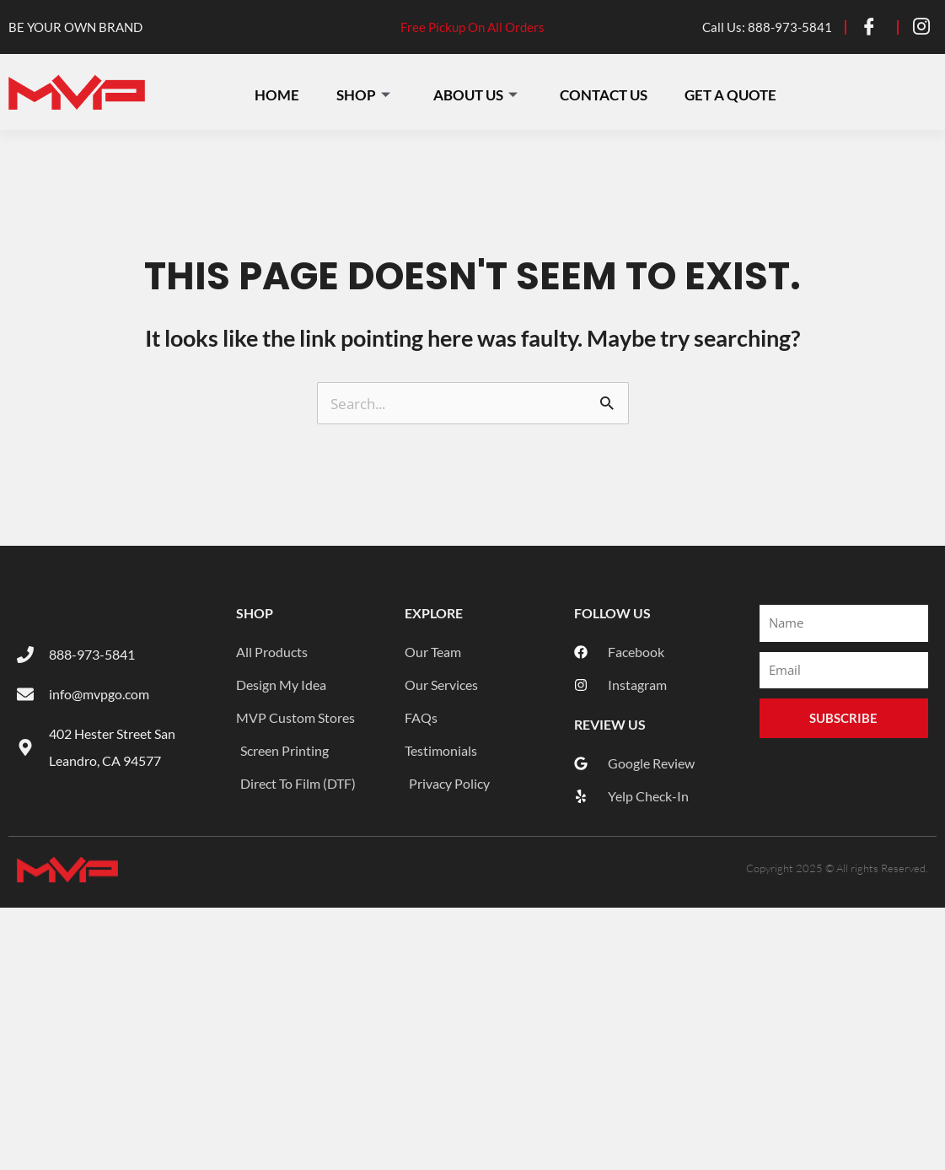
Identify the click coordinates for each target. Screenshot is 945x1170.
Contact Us (610, 92)
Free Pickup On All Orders (472, 27)
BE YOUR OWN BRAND (75, 27)
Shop (366, 92)
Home (277, 92)
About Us (480, 92)
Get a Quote (739, 92)
